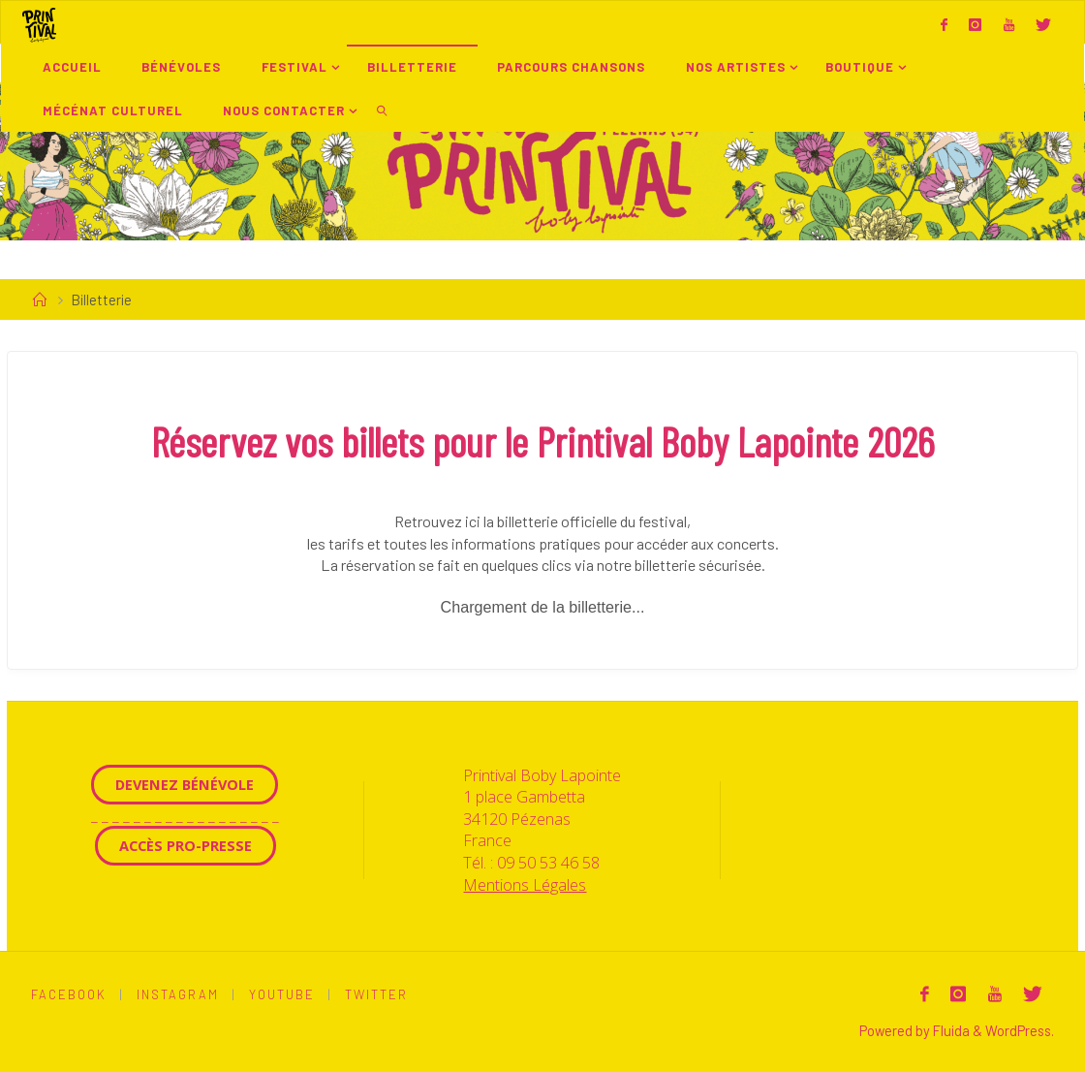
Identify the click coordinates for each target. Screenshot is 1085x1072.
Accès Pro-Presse (185, 845)
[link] (381, 110)
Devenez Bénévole (184, 784)
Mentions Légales (524, 885)
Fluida (950, 1030)
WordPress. (1019, 1030)
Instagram (178, 994)
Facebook (69, 994)
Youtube (282, 994)
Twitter (376, 994)
